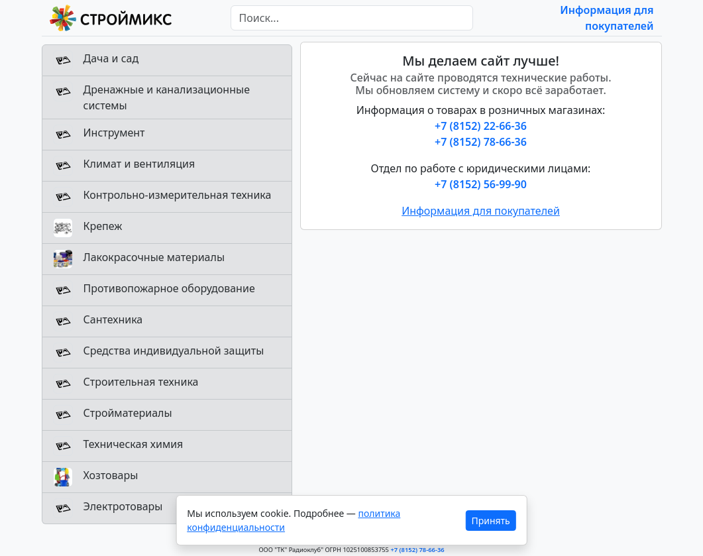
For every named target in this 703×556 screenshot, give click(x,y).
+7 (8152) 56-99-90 (481, 184)
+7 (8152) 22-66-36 (481, 126)
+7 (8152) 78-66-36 (481, 142)
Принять (490, 520)
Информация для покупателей (481, 210)
